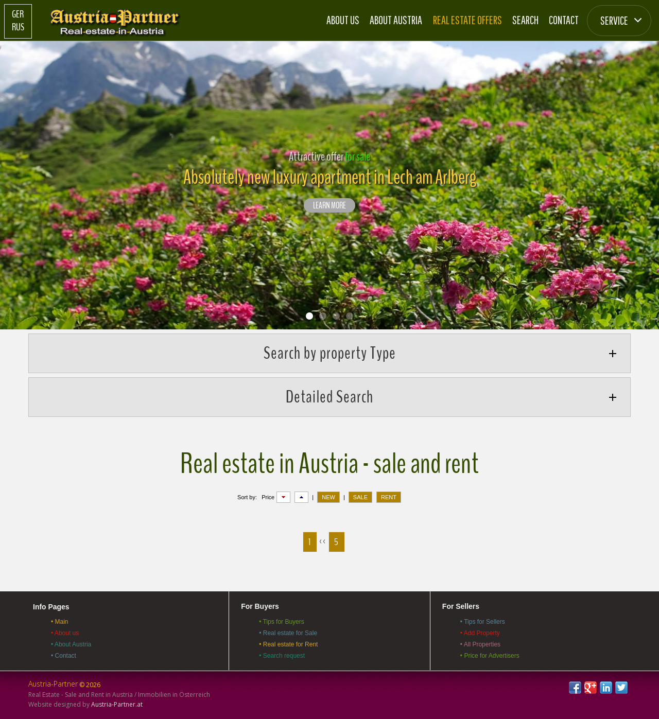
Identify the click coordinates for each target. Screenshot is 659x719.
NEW (328, 497)
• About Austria (71, 644)
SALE (360, 497)
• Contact (63, 655)
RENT (388, 497)
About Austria (396, 19)
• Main (59, 621)
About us (342, 19)
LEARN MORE (329, 206)
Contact (564, 19)
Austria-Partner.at (117, 704)
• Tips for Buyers (281, 621)
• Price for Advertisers (489, 655)
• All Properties (480, 644)
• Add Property (480, 633)
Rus (18, 27)
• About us (65, 633)
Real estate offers (467, 19)
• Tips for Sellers (482, 621)
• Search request (282, 655)
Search (525, 19)
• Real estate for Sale (288, 633)
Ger (18, 14)
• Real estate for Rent (288, 644)
